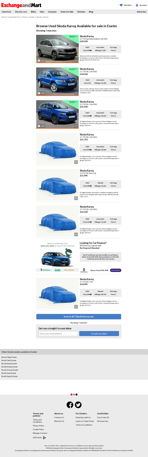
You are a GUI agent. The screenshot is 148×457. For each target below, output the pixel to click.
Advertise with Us (83, 417)
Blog (91, 11)
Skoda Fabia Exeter (8, 360)
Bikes (33, 11)
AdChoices (39, 437)
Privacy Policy (38, 425)
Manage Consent (40, 433)
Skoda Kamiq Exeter (9, 363)
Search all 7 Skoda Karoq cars (79, 316)
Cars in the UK (103, 417)
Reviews (81, 11)
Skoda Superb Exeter (9, 376)
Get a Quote (115, 270)
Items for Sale (67, 11)
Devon (25, 17)
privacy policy (98, 446)
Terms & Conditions (84, 425)
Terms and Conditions (37, 421)
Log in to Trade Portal (85, 421)
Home (3, 17)
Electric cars (21, 11)
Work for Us (59, 421)
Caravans (52, 11)
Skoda (39, 17)
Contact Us (59, 417)
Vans (42, 11)
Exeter (32, 17)
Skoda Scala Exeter (8, 373)
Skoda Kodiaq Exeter (9, 367)
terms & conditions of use (79, 446)
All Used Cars (102, 421)
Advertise (141, 11)
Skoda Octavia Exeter (9, 370)
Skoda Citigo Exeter (9, 357)
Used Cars (6, 11)
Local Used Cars (14, 17)
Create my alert (99, 333)
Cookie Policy (38, 429)
